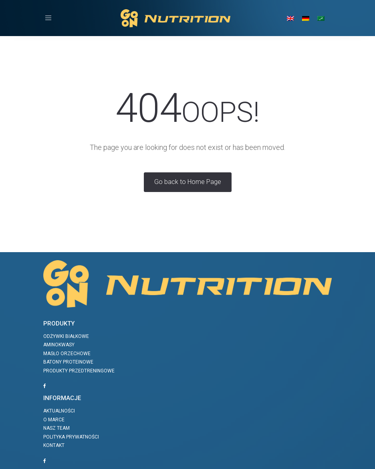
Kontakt (54, 445)
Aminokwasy (59, 345)
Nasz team (56, 428)
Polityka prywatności (71, 437)
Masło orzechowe (67, 353)
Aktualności (59, 411)
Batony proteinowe (68, 362)
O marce (54, 420)
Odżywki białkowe (66, 336)
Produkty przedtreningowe (79, 371)
